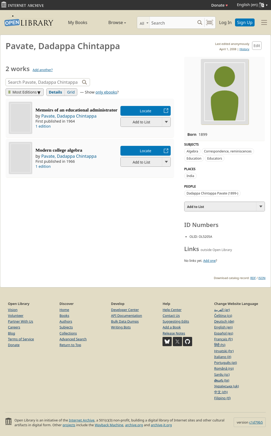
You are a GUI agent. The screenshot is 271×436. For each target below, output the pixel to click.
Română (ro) (224, 368)
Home (64, 309)
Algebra (192, 151)
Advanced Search (73, 339)
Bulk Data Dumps (125, 321)
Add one (209, 260)
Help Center (172, 309)
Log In (225, 22)
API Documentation (126, 315)
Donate (219, 5)
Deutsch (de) (224, 321)
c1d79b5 (256, 422)
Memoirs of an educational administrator (76, 110)
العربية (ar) (222, 309)
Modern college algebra (58, 150)
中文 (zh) (221, 391)
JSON (262, 278)
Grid (71, 92)
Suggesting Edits (175, 321)
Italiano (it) (222, 356)
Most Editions (22, 92)
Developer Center (125, 309)
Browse (111, 22)
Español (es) (223, 333)
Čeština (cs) (223, 315)
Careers (14, 327)
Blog (11, 333)
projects (68, 425)
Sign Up (244, 22)
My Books (77, 22)
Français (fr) (223, 339)
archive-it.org (161, 425)
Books (64, 315)
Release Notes (173, 333)
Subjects (66, 327)
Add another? (43, 70)
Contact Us (171, 315)
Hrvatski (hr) (224, 351)
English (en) (223, 327)
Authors (66, 321)
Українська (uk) (226, 386)
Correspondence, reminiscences (228, 151)
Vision (12, 309)
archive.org (134, 425)
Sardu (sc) (221, 374)
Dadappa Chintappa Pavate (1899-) (212, 193)
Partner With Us (20, 321)
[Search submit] (199, 23)
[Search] (172, 22)
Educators (214, 158)
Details (55, 92)
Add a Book (171, 327)
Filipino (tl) (222, 398)
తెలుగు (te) (221, 380)
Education (194, 158)
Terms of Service (21, 339)
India (190, 176)
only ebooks (106, 92)
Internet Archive (81, 420)
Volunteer (16, 315)
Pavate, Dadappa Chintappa (69, 116)
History (244, 49)
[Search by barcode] (209, 23)
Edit (257, 45)
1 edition (43, 126)
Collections (68, 333)
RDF (253, 278)
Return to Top (70, 344)
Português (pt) (225, 362)
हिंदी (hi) (219, 344)
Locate (145, 110)
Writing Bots (121, 327)
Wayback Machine (109, 425)
